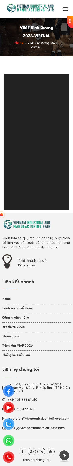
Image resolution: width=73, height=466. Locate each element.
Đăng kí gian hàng (15, 317)
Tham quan (10, 336)
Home (19, 43)
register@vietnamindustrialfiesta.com (39, 418)
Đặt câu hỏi (26, 265)
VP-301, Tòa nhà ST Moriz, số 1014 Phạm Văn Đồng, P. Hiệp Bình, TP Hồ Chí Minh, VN (40, 387)
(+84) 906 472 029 (20, 409)
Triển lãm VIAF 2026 (17, 345)
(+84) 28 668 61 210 (22, 399)
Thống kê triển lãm (16, 355)
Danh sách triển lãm (17, 308)
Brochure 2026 (13, 327)
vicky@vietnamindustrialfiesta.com (37, 428)
